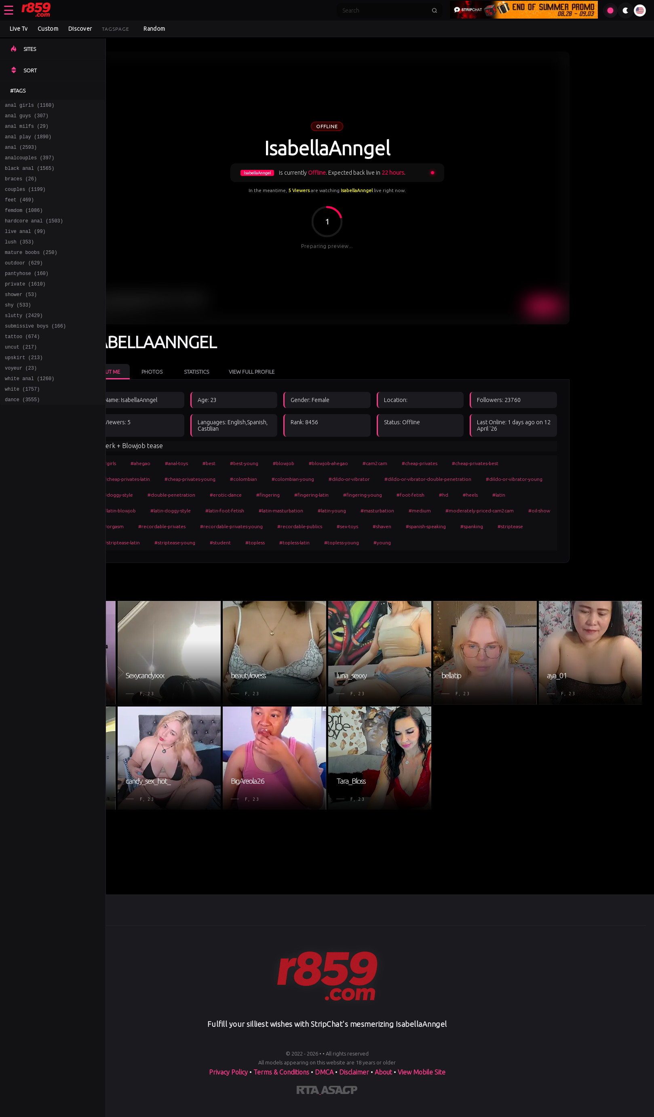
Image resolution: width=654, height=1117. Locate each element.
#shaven (432, 526)
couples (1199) (25, 200)
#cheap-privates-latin (177, 479)
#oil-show (590, 510)
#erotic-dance (276, 494)
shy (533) (18, 329)
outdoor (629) (24, 282)
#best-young (295, 463)
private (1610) (25, 305)
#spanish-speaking (476, 526)
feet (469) (19, 211)
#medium (470, 510)
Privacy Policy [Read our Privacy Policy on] (229, 1073)
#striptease (561, 526)
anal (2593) (21, 153)
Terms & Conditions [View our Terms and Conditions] (281, 1073)
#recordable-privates (212, 526)
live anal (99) (25, 246)
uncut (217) (21, 375)
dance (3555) (22, 434)
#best (259, 463)
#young (432, 542)
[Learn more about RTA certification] (309, 1093)
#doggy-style (169, 494)
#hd (494, 494)
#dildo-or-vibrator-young (564, 479)
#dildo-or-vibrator (399, 479)
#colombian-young (343, 479)
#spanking (522, 526)
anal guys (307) (27, 117)
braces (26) (21, 188)
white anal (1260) (29, 411)
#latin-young (382, 510)
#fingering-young (413, 494)
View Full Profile (302, 371)
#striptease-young (225, 542)
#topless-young (392, 542)
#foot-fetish (461, 494)
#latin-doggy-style (221, 510)
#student (270, 542)
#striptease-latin (172, 542)
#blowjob (334, 463)
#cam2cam (425, 463)
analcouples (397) (29, 164)
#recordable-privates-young (282, 526)
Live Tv (18, 28)
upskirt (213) (24, 387)
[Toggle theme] (626, 10)
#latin (549, 494)
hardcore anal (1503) (34, 235)
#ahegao (191, 463)
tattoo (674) (22, 364)
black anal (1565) (29, 176)
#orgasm (164, 526)
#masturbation (428, 510)
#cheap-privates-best (525, 463)
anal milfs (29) (27, 129)
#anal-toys (226, 463)
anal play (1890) (28, 141)
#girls (160, 463)
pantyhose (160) (27, 293)
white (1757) (22, 422)
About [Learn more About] (384, 1073)
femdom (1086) (24, 223)
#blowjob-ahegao (379, 463)
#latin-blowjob (170, 510)
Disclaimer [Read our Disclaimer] (354, 1073)
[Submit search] (434, 10)
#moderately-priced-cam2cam (530, 510)
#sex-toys (398, 526)
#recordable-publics (350, 526)
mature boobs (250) (31, 270)
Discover (80, 28)
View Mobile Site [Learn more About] (421, 1073)
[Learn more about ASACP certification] (339, 1093)
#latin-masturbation (331, 510)
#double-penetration (222, 494)
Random (154, 28)
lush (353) (19, 258)
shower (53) (21, 317)
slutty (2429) (24, 340)
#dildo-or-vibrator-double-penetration (478, 479)
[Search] (384, 10)
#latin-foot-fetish (275, 510)
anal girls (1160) (29, 106)
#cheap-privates (470, 463)
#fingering (318, 494)
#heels (520, 494)
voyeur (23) (21, 399)
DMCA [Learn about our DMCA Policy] (324, 1073)
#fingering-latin (362, 494)
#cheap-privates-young (240, 479)
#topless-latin (345, 542)
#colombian (294, 479)
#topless (305, 542)
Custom (48, 28)
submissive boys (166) (35, 352)
